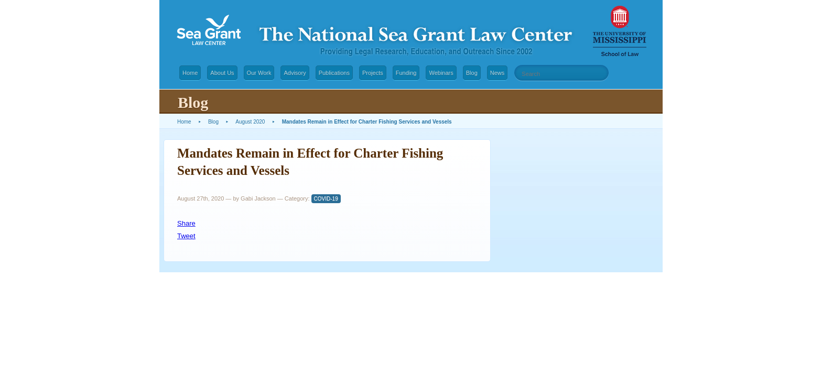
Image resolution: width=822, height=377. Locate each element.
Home (190, 73)
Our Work (259, 73)
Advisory (295, 73)
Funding (406, 73)
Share (186, 223)
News (497, 73)
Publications (334, 73)
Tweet (186, 236)
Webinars (441, 73)
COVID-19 (326, 199)
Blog (472, 73)
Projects (372, 73)
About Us (222, 73)
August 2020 (250, 122)
